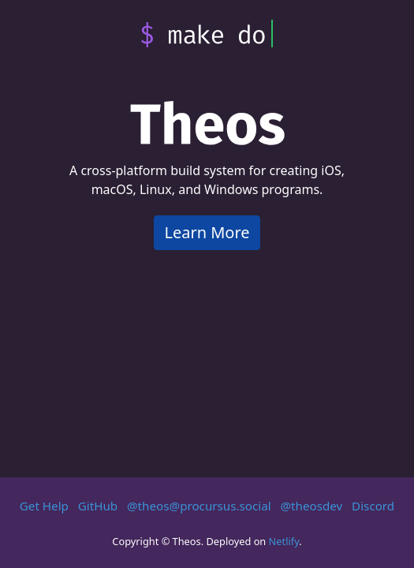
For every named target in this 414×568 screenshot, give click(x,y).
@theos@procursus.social (199, 506)
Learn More (206, 232)
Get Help (44, 506)
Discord (373, 506)
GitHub (97, 506)
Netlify (284, 541)
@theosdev (311, 506)
